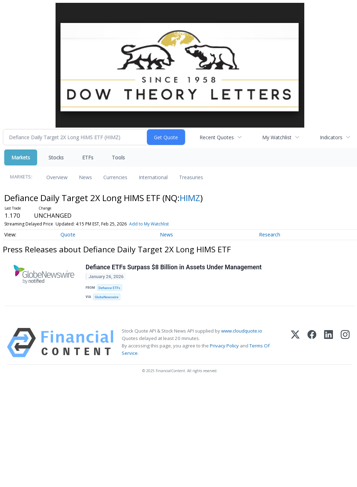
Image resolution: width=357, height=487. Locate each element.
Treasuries (191, 177)
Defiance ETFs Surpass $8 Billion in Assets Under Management (173, 267)
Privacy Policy (224, 345)
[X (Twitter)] (295, 342)
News (85, 177)
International (153, 177)
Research (269, 234)
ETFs (87, 157)
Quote (68, 234)
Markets (20, 157)
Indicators (331, 137)
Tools (118, 157)
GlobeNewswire (107, 297)
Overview (57, 177)
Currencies (115, 177)
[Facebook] (312, 342)
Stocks (56, 157)
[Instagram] (345, 342)
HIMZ (190, 198)
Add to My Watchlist (149, 224)
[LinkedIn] (328, 342)
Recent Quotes (217, 137)
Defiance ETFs (109, 288)
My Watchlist (277, 137)
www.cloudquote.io (241, 331)
